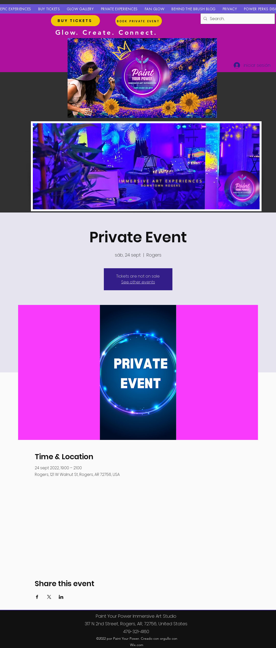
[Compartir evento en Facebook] (37, 597)
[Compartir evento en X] (49, 597)
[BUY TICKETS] (75, 20)
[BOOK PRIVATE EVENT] (138, 20)
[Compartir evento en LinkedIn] (61, 597)
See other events (138, 282)
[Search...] (237, 18)
